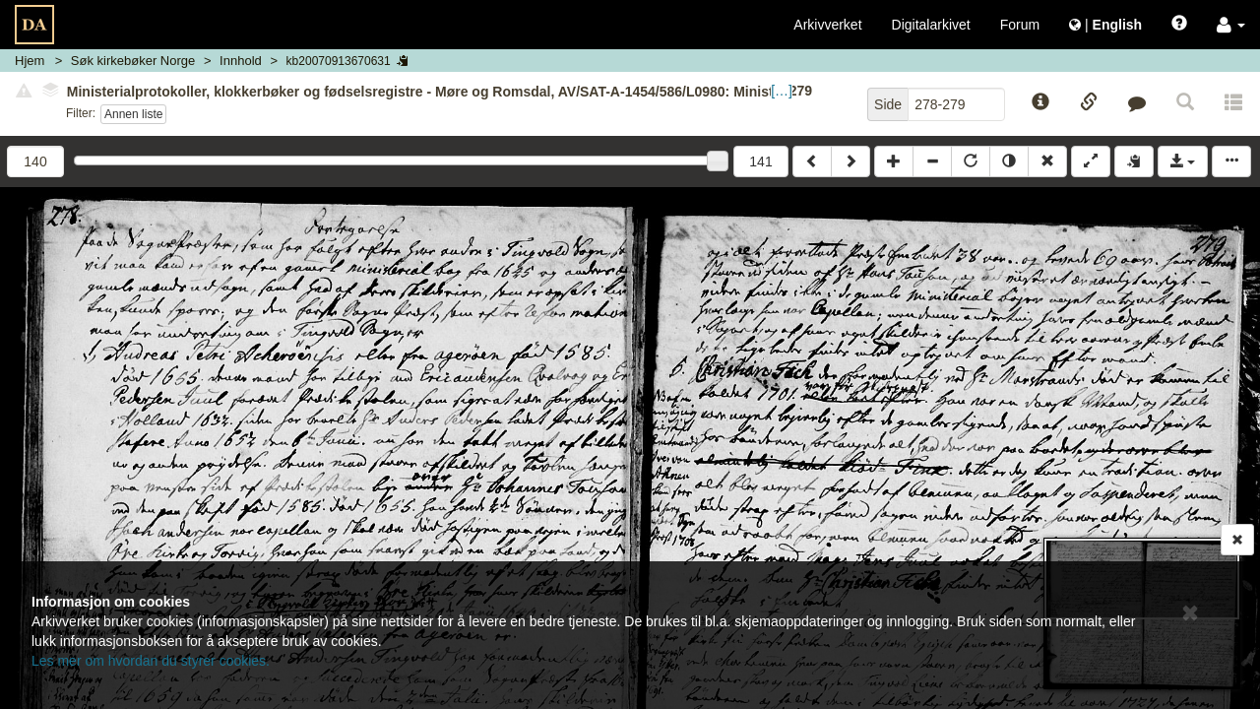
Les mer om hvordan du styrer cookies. (151, 661)
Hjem (29, 60)
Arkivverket (827, 24)
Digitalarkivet (931, 24)
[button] (1231, 24)
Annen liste (133, 114)
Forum (1020, 24)
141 (760, 161)
